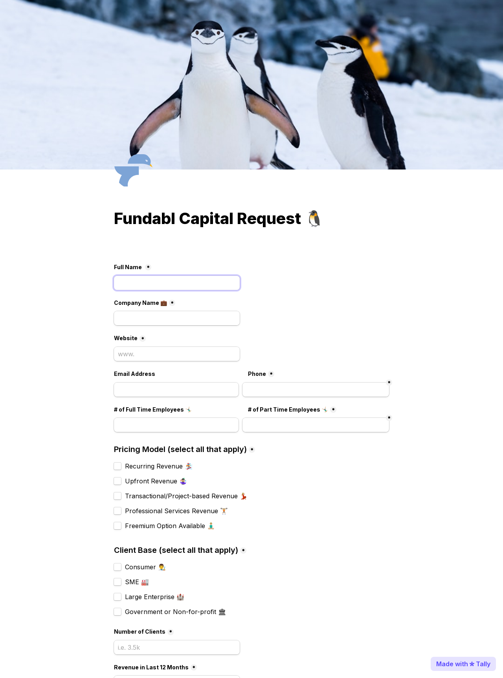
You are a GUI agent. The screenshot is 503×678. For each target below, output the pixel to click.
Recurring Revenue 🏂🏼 (159, 466)
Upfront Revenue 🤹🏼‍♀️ (156, 481)
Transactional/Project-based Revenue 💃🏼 (186, 495)
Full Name (128, 267)
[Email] (176, 390)
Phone (257, 373)
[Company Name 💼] (177, 318)
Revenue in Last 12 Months (151, 667)
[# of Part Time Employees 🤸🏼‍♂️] (176, 425)
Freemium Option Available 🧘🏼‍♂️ (170, 525)
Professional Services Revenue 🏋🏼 (176, 510)
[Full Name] (177, 283)
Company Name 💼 (140, 302)
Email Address (134, 373)
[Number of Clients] (177, 647)
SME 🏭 (137, 581)
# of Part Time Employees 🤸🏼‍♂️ (288, 409)
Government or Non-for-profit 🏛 (175, 611)
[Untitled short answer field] (315, 425)
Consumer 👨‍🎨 (145, 566)
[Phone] (315, 390)
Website (126, 338)
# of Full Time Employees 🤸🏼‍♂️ (153, 409)
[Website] (177, 354)
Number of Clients (139, 631)
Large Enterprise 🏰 (154, 596)
